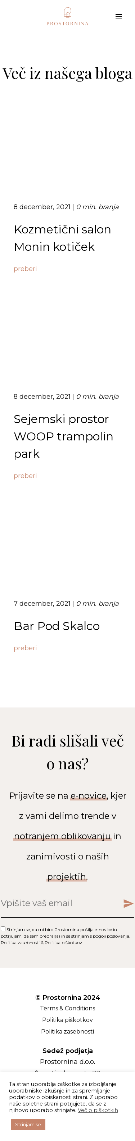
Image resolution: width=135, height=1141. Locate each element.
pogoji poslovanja (111, 936)
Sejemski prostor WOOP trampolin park (63, 436)
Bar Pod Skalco (57, 626)
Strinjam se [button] (28, 1124)
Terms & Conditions (67, 1008)
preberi (25, 269)
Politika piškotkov (63, 942)
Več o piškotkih (98, 1110)
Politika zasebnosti (20, 942)
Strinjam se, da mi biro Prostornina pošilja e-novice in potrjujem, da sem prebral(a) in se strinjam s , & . (65, 936)
